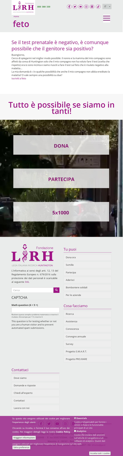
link (27, 281)
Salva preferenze (21, 447)
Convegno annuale (76, 336)
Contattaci (19, 400)
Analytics (81, 431)
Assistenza (71, 321)
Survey (69, 344)
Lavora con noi (21, 408)
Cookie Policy (63, 431)
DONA (61, 145)
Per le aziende (73, 295)
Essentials (81, 418)
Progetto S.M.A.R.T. (76, 351)
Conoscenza (72, 328)
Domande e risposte (25, 385)
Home (16, 16)
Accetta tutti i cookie (100, 453)
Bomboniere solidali (76, 287)
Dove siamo (20, 377)
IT (105, 6)
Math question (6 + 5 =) (25, 305)
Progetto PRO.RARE (76, 359)
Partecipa (71, 272)
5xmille (70, 264)
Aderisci (70, 280)
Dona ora (71, 257)
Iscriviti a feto (19, 78)
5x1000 (60, 212)
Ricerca (70, 313)
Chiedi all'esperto (23, 392)
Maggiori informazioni (24, 437)
